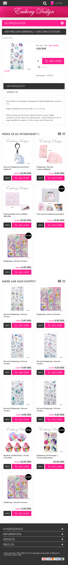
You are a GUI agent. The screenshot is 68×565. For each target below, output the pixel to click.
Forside (5, 37)
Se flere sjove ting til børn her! (40, 120)
